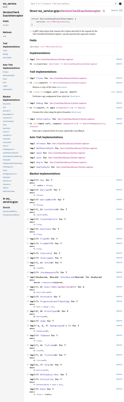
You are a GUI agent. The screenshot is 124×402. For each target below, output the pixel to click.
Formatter (61, 107)
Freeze (42, 143)
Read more (62, 87)
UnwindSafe (43, 167)
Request (68, 123)
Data (38, 307)
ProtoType (50, 311)
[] (121, 10)
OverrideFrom (52, 287)
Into (47, 262)
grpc (57, 11)
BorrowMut (46, 199)
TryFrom (49, 345)
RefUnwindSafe (45, 148)
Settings (120, 4)
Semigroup (56, 325)
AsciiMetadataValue (58, 21)
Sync (39, 157)
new (35, 64)
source (114, 10)
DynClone (45, 229)
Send (39, 153)
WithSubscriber (49, 374)
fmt (35, 107)
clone (36, 82)
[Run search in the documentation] (71, 4)
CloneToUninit (49, 219)
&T (72, 287)
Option (66, 287)
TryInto (49, 355)
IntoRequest (47, 272)
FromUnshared (47, 282)
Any (42, 180)
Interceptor (43, 119)
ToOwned (45, 335)
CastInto (49, 209)
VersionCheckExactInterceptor (81, 11)
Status (33, 126)
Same (43, 321)
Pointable (46, 296)
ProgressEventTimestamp (55, 301)
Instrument (47, 258)
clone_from (39, 92)
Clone (39, 78)
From (43, 238)
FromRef (45, 243)
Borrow (44, 189)
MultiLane (40, 370)
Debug (39, 103)
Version (53, 64)
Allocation (47, 379)
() (74, 123)
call (35, 123)
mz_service (45, 11)
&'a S (66, 325)
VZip (47, 364)
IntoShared (67, 277)
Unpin (39, 162)
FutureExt (46, 253)
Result (81, 107)
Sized (49, 185)
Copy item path (104, 11)
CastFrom (40, 215)
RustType (40, 316)
